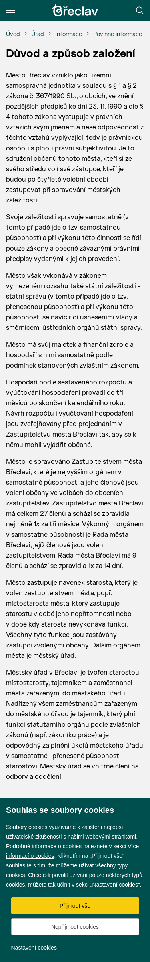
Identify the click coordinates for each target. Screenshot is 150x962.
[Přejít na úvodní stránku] (75, 10)
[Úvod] (13, 34)
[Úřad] (37, 34)
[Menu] (10, 10)
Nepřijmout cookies (75, 927)
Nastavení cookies (34, 947)
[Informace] (68, 34)
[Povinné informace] (117, 34)
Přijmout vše (75, 906)
